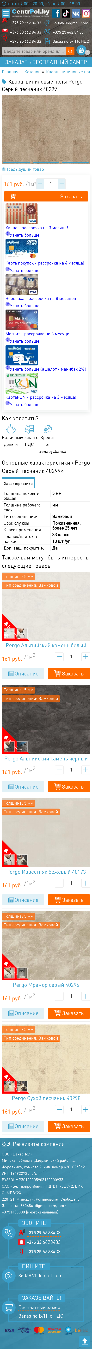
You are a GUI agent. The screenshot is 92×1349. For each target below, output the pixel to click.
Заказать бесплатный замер (46, 62)
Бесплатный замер (39, 1307)
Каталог (32, 71)
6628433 (44, 1232)
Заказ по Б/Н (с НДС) (71, 41)
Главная (10, 71)
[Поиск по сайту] (70, 51)
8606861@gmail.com (70, 22)
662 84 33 (25, 23)
